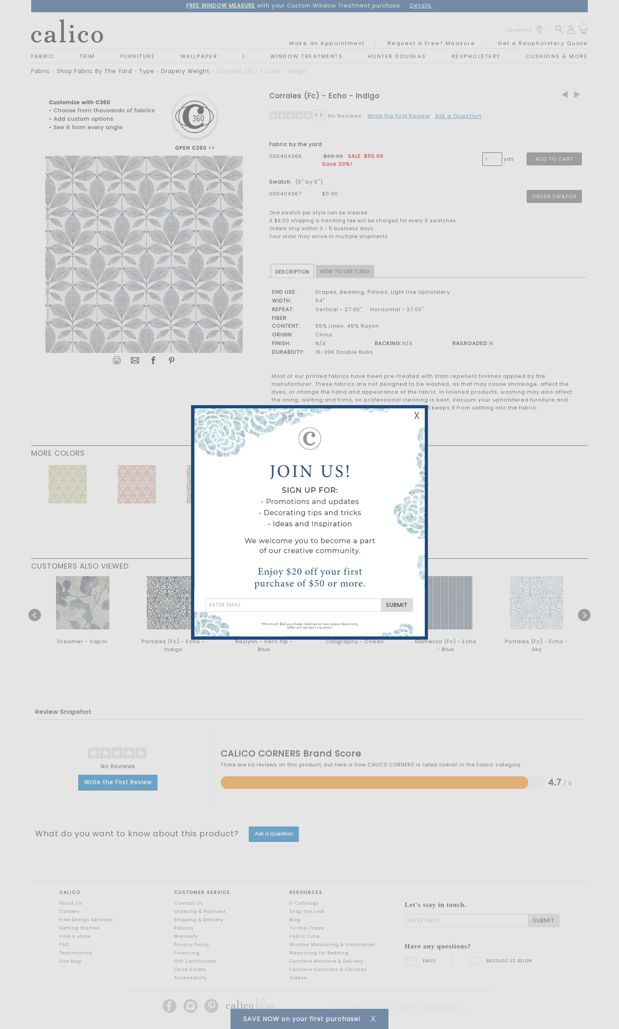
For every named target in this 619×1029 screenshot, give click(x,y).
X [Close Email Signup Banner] (417, 415)
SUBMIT (397, 605)
